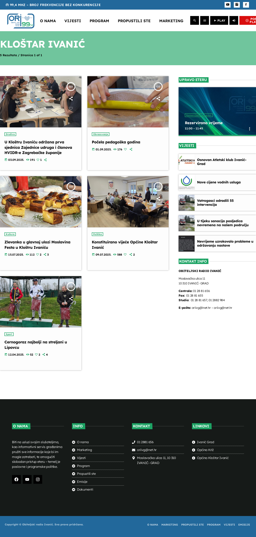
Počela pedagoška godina (118, 142)
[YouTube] (228, 5)
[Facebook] (246, 5)
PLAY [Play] (219, 20)
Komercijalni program (198, 115)
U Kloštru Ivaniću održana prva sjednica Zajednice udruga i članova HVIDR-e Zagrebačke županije (37, 149)
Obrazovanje (100, 134)
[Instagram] (237, 5)
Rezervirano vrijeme (205, 123)
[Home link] (21, 20)
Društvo (10, 134)
